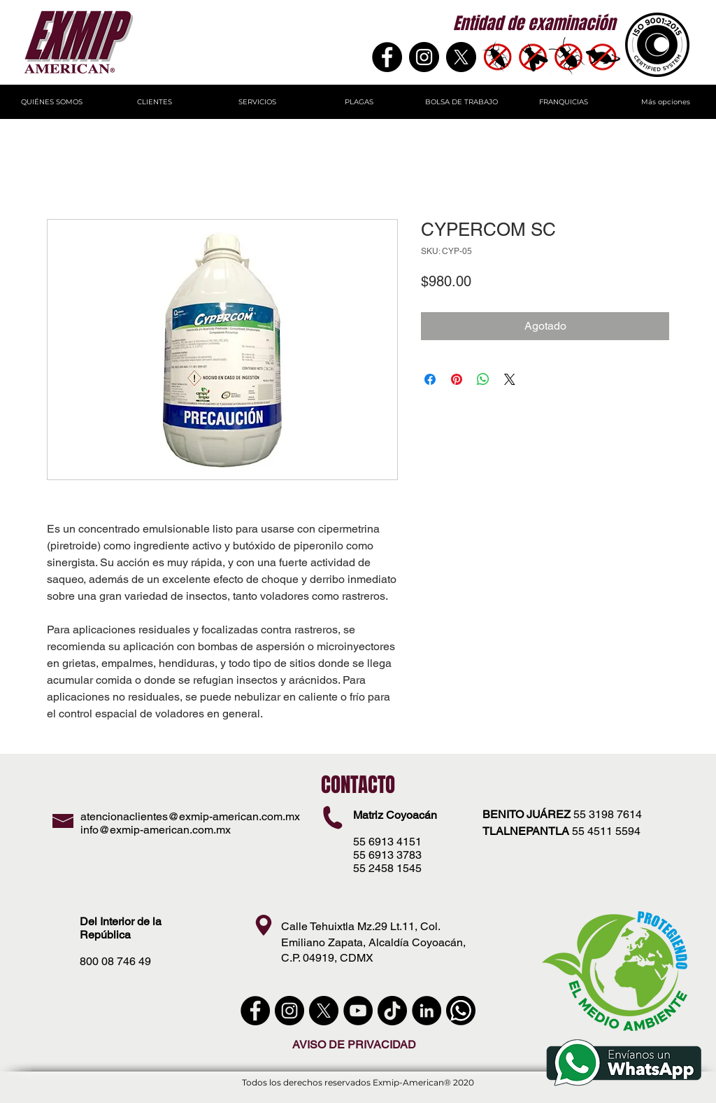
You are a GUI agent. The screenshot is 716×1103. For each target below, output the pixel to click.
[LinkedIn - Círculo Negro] (426, 1010)
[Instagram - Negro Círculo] (424, 57)
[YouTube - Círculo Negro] (358, 1010)
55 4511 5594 (606, 831)
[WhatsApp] (460, 1010)
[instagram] (289, 1010)
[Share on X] (509, 379)
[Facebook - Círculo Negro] (255, 1010)
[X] (461, 57)
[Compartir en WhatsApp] (483, 379)
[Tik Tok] (392, 1010)
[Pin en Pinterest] (456, 379)
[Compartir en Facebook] (430, 379)
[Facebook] (387, 57)
